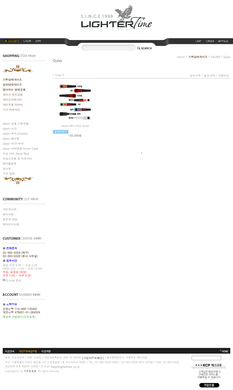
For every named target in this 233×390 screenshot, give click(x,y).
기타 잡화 (9, 173)
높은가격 (209, 75)
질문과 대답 (10, 219)
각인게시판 (9, 209)
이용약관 (46, 351)
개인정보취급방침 (28, 351)
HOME (225, 351)
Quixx (226, 57)
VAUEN (215, 57)
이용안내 (9, 351)
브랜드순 (223, 75)
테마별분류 (9, 163)
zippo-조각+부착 (13, 143)
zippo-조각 (10, 128)
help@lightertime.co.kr (65, 367)
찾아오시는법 (11, 224)
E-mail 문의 (12, 280)
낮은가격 (195, 75)
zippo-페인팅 (11, 138)
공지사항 (8, 214)
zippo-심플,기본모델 (16, 123)
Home (181, 57)
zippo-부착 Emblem (15, 133)
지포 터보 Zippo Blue (16, 153)
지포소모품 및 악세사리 (17, 158)
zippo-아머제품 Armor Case (20, 148)
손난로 (7, 168)
